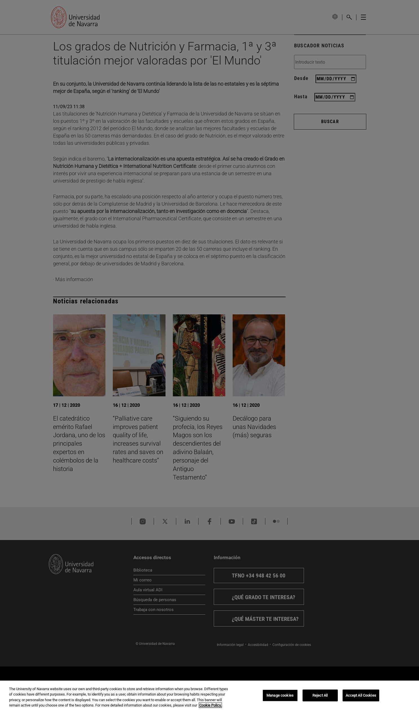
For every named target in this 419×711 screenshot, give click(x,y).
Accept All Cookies (361, 695)
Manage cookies (280, 695)
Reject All (320, 695)
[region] (209, 696)
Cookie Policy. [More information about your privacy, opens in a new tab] (210, 705)
